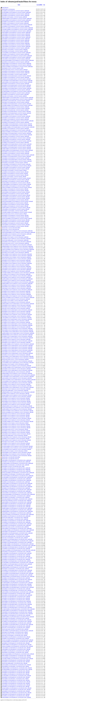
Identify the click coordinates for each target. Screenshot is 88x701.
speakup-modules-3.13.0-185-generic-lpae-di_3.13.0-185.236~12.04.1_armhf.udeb (18, 587)
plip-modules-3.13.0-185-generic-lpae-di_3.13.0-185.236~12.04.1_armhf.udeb (17, 539)
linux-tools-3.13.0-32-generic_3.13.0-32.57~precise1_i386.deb (14, 176)
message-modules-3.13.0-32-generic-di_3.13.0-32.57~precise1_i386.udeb (16, 182)
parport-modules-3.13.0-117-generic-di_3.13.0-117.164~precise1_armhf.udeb (17, 378)
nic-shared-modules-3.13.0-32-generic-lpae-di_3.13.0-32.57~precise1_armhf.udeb (17, 120)
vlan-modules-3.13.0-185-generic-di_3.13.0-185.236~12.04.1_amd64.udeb (16, 478)
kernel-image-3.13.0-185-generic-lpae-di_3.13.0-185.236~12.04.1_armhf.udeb (17, 546)
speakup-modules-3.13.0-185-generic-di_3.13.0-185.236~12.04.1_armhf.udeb (17, 585)
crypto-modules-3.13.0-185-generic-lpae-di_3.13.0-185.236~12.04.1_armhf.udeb (17, 624)
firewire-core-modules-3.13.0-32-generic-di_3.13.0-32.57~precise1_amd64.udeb (17, 27)
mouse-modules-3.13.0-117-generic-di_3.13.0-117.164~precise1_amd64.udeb (17, 244)
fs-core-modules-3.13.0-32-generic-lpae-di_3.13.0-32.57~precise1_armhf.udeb (17, 125)
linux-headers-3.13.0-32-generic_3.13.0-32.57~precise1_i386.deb (14, 210)
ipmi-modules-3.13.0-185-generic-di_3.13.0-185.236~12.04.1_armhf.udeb (16, 551)
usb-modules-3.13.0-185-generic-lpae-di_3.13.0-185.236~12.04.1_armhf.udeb (17, 563)
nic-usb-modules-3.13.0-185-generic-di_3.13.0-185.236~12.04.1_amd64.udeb (17, 477)
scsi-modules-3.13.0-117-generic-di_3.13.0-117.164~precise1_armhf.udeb (16, 384)
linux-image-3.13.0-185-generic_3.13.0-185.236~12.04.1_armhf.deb (15, 534)
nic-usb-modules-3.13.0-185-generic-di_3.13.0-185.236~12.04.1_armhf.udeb (17, 553)
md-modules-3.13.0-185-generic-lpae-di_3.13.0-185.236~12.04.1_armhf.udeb (17, 604)
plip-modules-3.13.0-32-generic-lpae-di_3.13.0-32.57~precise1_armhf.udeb (16, 75)
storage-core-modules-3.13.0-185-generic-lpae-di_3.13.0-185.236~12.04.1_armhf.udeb (18, 550)
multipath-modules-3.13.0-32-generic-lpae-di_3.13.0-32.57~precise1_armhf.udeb (17, 97)
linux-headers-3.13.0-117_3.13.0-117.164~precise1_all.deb (13, 235)
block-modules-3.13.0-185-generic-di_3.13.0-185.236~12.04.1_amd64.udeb (16, 503)
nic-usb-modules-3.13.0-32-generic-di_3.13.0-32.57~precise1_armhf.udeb (16, 164)
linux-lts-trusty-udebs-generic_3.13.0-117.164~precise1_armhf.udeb (15, 390)
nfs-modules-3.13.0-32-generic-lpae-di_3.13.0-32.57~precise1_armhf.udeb (16, 111)
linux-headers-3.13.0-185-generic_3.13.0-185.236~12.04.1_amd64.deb (15, 464)
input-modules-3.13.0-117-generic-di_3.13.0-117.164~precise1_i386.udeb (16, 427)
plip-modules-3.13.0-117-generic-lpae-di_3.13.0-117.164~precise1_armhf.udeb (17, 325)
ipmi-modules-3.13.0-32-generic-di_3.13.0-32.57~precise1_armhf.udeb (15, 151)
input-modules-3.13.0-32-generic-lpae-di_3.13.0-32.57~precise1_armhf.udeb (16, 143)
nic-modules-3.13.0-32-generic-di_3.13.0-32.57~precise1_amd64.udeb (15, 10)
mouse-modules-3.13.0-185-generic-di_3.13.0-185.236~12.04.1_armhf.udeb (16, 619)
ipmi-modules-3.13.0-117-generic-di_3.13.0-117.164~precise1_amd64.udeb (16, 241)
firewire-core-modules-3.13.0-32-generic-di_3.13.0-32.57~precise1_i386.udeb (17, 218)
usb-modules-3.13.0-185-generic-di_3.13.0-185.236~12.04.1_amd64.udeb (16, 515)
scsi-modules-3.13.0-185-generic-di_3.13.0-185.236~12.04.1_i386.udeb (16, 680)
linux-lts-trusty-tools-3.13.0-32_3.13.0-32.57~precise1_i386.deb (14, 213)
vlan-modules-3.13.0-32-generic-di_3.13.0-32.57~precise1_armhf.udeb (15, 157)
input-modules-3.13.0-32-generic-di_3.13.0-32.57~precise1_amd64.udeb (16, 44)
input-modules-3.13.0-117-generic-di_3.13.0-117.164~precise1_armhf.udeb (16, 351)
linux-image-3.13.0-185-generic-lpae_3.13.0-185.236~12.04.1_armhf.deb (16, 596)
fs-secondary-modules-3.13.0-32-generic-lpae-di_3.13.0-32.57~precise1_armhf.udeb (18, 126)
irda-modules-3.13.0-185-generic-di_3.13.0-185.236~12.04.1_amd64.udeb (16, 505)
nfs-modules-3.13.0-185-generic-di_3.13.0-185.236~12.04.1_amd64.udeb (16, 467)
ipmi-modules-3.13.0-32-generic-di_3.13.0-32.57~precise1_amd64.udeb (16, 38)
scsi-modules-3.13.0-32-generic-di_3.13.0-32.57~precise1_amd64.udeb (15, 26)
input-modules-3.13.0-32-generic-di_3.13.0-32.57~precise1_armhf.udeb (16, 108)
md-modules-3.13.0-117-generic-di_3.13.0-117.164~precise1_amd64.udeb (16, 260)
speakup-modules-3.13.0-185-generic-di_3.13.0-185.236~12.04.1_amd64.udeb (17, 486)
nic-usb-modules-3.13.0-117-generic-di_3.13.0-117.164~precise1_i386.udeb (16, 436)
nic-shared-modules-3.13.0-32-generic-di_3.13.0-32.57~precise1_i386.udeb (16, 184)
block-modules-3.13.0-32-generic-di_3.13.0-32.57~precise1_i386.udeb (15, 179)
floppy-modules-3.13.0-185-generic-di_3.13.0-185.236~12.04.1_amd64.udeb (17, 489)
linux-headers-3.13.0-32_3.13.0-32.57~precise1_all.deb (12, 68)
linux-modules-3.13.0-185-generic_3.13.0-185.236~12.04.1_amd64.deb (15, 497)
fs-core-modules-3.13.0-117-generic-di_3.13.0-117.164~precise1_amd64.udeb (17, 255)
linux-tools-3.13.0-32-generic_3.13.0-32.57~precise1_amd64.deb (14, 16)
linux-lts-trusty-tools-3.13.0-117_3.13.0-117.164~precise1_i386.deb (15, 429)
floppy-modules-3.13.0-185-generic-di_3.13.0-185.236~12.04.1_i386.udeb (16, 655)
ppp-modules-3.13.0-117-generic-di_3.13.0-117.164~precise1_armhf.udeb (16, 326)
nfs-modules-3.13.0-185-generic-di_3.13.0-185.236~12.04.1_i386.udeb (15, 695)
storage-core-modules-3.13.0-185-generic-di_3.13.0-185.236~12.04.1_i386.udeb (17, 646)
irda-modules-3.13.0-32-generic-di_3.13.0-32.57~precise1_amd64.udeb (15, 40)
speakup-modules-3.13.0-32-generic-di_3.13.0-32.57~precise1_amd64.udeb (16, 63)
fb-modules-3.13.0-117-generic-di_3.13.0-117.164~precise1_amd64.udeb (16, 271)
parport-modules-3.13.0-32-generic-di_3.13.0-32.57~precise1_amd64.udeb (16, 57)
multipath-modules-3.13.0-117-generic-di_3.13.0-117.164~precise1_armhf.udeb (17, 334)
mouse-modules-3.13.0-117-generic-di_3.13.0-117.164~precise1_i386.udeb (16, 396)
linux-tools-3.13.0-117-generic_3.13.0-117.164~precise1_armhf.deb (15, 300)
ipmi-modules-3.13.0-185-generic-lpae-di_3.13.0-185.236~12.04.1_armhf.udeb (17, 574)
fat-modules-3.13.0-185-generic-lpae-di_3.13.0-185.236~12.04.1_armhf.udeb (17, 542)
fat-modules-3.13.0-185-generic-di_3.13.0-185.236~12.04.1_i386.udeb (15, 650)
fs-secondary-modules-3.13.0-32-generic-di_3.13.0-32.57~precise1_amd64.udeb (17, 29)
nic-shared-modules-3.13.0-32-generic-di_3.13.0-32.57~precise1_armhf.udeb (17, 91)
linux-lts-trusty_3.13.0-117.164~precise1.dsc (10, 229)
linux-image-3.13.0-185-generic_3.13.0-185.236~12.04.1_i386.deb (15, 632)
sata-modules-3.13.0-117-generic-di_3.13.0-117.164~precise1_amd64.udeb (16, 238)
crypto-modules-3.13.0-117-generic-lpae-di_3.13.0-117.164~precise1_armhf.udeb (17, 331)
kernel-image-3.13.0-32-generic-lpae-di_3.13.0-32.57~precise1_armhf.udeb (16, 133)
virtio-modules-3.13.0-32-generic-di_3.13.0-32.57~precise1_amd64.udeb (16, 58)
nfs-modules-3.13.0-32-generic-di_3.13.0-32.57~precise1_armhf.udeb (15, 119)
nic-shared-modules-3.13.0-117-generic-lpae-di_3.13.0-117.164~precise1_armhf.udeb (18, 374)
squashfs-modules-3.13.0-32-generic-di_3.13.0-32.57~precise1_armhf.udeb (16, 148)
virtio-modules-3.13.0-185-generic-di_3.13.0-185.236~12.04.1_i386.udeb (16, 681)
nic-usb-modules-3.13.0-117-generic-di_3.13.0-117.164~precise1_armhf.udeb (17, 314)
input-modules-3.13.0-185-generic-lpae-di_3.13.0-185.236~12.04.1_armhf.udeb (17, 532)
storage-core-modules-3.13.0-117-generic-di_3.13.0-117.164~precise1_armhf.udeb (18, 357)
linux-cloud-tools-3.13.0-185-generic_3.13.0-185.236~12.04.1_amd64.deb (16, 495)
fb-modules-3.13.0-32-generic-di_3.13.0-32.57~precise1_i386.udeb (15, 173)
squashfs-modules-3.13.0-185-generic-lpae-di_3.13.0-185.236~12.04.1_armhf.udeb (18, 616)
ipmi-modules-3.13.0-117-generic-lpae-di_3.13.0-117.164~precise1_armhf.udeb (17, 345)
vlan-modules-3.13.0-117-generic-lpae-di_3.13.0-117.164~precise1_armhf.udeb (17, 350)
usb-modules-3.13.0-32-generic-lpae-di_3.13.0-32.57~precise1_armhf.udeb (16, 156)
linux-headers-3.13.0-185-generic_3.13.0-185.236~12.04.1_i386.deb (15, 652)
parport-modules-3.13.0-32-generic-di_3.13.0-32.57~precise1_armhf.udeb (16, 130)
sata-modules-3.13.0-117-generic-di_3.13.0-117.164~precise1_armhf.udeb (16, 339)
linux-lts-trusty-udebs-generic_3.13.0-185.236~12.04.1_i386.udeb (14, 663)
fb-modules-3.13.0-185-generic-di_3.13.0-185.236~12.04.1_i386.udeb (15, 638)
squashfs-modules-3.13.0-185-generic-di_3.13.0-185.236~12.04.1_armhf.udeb (17, 610)
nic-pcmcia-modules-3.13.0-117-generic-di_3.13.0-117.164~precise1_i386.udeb (17, 446)
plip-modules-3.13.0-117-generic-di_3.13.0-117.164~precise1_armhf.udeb (16, 311)
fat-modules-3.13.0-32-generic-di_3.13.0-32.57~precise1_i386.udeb (15, 202)
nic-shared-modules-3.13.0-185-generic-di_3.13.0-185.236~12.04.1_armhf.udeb (17, 582)
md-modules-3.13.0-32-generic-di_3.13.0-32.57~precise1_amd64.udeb (15, 54)
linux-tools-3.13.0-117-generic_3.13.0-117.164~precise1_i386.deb (14, 450)
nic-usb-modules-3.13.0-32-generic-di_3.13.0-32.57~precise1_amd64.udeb (16, 12)
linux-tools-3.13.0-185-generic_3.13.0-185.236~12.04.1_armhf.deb (15, 537)
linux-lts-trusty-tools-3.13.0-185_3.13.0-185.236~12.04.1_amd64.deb (15, 526)
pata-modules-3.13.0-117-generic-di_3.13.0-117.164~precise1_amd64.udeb (16, 294)
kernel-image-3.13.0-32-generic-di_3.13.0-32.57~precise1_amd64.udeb (15, 47)
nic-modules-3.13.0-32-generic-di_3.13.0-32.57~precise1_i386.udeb (15, 205)
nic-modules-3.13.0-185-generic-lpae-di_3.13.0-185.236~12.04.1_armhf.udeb (17, 621)
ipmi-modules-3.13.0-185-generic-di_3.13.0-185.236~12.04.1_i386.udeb (16, 660)
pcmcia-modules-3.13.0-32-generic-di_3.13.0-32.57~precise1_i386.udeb (16, 192)
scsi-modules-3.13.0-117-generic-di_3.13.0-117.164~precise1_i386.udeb (16, 424)
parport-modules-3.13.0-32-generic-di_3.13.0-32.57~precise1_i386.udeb (16, 185)
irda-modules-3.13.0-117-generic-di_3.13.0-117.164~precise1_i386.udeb (16, 404)
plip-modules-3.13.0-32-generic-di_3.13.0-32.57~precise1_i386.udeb (15, 193)
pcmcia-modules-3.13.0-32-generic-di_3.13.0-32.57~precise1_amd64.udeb (16, 20)
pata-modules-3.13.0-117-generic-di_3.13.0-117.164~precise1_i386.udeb (16, 430)
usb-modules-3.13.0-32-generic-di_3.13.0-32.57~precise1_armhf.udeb (15, 122)
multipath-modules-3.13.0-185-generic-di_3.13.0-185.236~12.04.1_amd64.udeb (17, 511)
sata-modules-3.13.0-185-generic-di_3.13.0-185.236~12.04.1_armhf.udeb (16, 556)
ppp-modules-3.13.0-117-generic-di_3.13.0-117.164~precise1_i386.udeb (16, 432)
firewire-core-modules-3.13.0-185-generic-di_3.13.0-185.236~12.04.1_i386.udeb (17, 639)
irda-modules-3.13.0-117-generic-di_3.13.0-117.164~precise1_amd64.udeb (16, 280)
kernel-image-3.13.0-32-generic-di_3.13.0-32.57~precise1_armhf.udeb (15, 106)
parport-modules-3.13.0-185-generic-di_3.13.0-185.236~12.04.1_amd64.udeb (17, 502)
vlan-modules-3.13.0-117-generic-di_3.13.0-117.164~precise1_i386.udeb (16, 399)
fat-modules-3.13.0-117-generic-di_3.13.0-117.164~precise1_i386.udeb (15, 438)
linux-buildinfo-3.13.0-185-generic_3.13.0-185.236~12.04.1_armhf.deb (15, 581)
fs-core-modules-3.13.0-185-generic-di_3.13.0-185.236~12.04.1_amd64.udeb (17, 523)
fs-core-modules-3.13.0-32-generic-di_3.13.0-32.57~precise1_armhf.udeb (16, 116)
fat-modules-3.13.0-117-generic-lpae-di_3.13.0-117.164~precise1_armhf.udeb (17, 319)
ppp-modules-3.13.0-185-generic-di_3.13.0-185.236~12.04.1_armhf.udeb (16, 554)
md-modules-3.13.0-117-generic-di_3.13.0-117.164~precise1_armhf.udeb (16, 354)
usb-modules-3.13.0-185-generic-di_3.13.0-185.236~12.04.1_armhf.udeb (16, 559)
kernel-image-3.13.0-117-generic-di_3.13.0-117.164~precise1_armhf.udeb (16, 388)
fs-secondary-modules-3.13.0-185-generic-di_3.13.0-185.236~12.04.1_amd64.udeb (18, 529)
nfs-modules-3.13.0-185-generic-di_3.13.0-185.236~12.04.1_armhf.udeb (16, 577)
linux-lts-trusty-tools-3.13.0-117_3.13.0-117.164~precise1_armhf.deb (15, 359)
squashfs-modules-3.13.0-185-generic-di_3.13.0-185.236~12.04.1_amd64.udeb (17, 508)
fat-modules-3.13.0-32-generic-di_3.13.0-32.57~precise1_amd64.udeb (15, 21)
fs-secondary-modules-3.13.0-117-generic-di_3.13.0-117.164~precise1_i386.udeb (17, 421)
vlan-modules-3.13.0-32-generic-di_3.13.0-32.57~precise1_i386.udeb (15, 216)
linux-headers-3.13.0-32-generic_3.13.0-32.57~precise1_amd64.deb (15, 51)
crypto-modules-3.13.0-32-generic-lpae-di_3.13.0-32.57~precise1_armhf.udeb (17, 123)
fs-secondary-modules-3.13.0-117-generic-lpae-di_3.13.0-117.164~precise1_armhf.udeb (19, 367)
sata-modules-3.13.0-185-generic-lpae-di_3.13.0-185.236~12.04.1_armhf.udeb (17, 557)
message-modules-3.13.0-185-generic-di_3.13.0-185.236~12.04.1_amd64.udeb (17, 483)
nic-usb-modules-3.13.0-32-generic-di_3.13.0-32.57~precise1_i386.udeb (16, 167)
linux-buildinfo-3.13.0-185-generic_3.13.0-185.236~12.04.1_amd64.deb (16, 474)
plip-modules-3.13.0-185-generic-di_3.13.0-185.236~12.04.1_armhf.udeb (16, 615)
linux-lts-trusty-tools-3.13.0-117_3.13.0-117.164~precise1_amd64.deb (15, 243)
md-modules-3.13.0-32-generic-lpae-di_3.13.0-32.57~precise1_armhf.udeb (16, 78)
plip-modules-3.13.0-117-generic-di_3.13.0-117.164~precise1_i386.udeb (16, 419)
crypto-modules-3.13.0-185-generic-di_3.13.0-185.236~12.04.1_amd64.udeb (16, 509)
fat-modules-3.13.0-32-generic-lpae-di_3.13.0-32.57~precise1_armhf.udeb (16, 86)
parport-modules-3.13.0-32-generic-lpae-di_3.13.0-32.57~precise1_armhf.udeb (17, 81)
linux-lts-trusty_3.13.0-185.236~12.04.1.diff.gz (11, 457)
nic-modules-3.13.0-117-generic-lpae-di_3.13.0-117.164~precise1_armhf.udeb (17, 323)
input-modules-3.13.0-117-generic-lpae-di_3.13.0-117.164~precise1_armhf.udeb (17, 353)
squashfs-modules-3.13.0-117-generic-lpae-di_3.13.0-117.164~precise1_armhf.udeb (18, 333)
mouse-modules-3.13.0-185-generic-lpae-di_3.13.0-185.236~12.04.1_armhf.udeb (17, 630)
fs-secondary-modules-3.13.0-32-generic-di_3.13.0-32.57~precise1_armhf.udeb (17, 105)
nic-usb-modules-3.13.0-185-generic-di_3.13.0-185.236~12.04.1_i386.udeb (16, 675)
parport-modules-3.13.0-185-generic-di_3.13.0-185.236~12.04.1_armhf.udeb (16, 584)
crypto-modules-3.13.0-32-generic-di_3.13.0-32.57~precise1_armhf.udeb (16, 139)
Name (19, 4)
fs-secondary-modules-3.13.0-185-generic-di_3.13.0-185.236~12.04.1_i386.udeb (17, 658)
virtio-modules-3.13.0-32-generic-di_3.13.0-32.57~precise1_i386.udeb (15, 209)
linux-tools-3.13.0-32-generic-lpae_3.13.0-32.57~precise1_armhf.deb (15, 109)
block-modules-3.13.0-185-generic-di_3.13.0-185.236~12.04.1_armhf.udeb (16, 601)
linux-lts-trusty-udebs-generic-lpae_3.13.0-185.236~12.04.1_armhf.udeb (16, 536)
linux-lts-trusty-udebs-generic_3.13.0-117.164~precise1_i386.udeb (15, 435)
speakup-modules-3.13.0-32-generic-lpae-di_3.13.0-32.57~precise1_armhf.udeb (17, 99)
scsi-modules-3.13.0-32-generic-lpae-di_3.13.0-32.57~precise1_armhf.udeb (16, 103)
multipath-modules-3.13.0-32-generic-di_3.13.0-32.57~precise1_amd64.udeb (17, 18)
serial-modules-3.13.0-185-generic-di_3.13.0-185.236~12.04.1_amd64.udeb (16, 512)
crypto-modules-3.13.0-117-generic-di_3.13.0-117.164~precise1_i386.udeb (16, 402)
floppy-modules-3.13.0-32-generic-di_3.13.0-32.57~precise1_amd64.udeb (16, 37)
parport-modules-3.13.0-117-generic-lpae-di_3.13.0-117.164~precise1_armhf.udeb (18, 387)
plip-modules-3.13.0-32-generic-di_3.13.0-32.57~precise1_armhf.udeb (15, 83)
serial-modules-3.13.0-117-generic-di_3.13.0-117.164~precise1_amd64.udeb (16, 267)
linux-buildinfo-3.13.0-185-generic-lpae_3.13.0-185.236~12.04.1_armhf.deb (16, 590)
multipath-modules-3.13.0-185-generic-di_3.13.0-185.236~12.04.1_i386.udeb (17, 667)
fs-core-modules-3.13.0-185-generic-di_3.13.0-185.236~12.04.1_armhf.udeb (16, 571)
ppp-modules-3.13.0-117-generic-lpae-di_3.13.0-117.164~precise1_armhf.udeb (17, 382)
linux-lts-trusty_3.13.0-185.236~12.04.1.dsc (10, 458)
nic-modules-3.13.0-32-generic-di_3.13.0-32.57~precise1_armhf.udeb (15, 142)
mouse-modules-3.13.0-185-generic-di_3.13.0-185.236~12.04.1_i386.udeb (16, 689)
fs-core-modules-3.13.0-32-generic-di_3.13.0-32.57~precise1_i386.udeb (16, 198)
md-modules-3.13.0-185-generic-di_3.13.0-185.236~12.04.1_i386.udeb (15, 686)
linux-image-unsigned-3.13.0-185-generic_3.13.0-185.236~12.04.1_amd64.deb (17, 498)
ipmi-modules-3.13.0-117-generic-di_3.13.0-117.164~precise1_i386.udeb (16, 426)
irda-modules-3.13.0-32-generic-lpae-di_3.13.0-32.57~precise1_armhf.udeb (16, 112)
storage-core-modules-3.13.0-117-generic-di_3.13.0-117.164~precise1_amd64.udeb (18, 249)
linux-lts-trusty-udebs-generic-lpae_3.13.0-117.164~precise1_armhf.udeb (16, 371)
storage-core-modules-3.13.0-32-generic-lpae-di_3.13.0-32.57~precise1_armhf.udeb (18, 154)
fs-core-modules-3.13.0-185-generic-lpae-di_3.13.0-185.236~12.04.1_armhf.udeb (17, 573)
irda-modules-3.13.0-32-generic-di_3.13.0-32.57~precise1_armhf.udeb (15, 117)
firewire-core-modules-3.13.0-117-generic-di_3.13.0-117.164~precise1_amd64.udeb (18, 297)
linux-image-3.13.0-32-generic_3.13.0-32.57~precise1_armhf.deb (14, 74)
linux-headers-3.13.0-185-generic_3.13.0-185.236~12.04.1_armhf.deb (15, 568)
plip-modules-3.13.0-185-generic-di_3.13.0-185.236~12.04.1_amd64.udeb (16, 520)
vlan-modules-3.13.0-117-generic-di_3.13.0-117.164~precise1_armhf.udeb (16, 305)
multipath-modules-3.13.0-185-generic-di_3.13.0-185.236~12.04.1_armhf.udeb (17, 567)
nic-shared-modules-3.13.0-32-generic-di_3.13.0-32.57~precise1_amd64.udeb (17, 55)
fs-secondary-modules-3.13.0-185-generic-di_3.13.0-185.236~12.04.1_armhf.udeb (18, 543)
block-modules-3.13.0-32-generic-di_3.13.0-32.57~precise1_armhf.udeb (16, 92)
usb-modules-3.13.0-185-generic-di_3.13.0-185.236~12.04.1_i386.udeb (15, 672)
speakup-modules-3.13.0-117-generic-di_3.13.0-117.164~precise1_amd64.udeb (17, 283)
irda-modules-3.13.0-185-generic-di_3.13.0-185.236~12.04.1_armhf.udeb (16, 588)
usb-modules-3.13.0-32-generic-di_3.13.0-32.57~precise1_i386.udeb (15, 174)
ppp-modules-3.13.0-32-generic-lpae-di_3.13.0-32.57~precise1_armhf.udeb (16, 85)
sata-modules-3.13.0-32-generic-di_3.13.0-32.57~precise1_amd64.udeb (15, 71)
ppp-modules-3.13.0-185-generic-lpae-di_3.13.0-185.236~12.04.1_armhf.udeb (17, 579)
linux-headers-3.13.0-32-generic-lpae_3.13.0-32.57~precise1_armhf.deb (16, 100)
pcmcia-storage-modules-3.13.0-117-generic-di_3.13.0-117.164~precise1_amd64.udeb (18, 232)
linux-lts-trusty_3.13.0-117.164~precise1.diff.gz (11, 227)
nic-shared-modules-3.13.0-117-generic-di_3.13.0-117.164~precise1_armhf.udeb (17, 337)
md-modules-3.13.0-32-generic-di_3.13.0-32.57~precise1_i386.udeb (15, 223)
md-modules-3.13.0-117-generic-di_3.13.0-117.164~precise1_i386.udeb (16, 415)
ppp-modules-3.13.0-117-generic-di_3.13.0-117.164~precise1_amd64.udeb (16, 261)
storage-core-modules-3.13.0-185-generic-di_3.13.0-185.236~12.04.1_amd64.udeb (18, 514)
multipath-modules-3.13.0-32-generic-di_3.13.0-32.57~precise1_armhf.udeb (16, 140)
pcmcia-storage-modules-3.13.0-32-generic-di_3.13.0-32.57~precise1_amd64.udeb (18, 60)
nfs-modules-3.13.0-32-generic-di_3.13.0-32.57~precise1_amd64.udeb (15, 41)
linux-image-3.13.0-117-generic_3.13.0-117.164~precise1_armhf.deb (15, 364)
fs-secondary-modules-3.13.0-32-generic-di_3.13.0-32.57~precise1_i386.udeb (17, 212)
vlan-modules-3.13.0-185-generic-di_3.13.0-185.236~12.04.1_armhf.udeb (16, 593)
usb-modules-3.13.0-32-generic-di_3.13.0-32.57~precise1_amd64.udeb (15, 15)
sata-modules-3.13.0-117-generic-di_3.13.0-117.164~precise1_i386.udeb (16, 443)
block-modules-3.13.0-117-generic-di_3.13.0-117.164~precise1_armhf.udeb (16, 365)
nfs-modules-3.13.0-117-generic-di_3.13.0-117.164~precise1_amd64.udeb (16, 292)
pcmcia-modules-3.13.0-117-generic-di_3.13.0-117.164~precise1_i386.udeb (16, 452)
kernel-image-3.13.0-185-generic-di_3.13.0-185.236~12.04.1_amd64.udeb (16, 491)
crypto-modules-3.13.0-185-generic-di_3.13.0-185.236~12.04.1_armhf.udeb (16, 622)
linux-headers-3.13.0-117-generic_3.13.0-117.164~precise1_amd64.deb (15, 264)
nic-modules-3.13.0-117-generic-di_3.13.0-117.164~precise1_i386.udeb (16, 444)
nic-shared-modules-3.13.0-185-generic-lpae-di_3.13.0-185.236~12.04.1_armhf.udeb (18, 608)
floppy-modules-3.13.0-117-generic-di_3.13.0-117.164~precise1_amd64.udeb (17, 254)
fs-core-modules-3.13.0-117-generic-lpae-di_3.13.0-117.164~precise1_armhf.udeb (17, 362)
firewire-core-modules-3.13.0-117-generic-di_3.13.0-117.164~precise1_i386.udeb (17, 412)
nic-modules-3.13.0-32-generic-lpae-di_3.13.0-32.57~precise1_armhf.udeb (16, 145)
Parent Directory (5, 7)
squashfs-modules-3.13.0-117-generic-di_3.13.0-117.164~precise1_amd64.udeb (17, 278)
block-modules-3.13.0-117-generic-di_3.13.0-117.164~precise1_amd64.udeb (16, 250)
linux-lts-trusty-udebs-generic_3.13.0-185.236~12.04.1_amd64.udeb (15, 517)
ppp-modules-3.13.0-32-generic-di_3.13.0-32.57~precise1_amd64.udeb (15, 61)
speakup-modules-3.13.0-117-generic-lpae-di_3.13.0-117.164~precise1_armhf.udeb (18, 303)
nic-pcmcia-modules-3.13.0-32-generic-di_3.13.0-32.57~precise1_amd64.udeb (17, 24)
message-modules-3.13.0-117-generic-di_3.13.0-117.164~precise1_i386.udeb (17, 395)
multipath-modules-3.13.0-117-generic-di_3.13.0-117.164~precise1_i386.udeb (17, 405)
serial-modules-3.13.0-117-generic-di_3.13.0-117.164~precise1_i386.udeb (16, 453)
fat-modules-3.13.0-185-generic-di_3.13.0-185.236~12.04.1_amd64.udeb (16, 488)
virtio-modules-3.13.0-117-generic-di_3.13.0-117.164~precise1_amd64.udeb (16, 233)
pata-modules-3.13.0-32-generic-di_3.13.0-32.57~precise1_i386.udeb (15, 190)
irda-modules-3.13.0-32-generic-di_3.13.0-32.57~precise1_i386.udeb (15, 199)
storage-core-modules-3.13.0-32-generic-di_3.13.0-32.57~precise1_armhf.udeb (17, 131)
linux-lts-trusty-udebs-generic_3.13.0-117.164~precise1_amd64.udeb (15, 240)
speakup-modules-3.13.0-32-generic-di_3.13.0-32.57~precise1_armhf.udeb (16, 137)
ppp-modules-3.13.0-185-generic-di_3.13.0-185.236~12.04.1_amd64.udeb (16, 506)
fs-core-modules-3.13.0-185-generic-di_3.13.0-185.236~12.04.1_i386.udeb (16, 656)
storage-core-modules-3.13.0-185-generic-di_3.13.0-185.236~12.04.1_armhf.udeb (17, 540)
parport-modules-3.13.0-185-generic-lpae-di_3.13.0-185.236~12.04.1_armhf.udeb (17, 591)
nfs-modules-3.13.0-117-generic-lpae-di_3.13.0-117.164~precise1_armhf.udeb (17, 336)
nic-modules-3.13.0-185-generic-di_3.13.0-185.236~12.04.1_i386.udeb (15, 674)
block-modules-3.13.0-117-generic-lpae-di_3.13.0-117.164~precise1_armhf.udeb (17, 329)
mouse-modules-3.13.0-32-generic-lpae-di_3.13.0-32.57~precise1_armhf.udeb (17, 134)
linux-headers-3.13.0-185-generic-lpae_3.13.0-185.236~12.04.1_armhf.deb (16, 560)
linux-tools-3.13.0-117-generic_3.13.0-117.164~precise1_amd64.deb (15, 236)
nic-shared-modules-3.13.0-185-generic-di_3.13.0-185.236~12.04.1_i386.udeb (17, 669)
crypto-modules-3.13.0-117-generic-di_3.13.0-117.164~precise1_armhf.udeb (16, 317)
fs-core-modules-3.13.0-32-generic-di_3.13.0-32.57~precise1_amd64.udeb (16, 52)
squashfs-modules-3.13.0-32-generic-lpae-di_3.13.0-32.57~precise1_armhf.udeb (17, 150)
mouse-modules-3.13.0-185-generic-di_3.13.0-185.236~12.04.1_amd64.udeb (17, 528)
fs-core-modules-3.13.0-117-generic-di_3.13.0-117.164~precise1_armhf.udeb (17, 381)
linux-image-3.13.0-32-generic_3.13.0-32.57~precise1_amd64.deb (14, 49)
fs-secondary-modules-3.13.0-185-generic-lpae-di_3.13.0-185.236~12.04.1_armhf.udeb (18, 545)
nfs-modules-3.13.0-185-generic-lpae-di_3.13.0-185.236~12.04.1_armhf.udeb (17, 607)
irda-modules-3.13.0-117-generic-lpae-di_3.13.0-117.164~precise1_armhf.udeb (17, 370)
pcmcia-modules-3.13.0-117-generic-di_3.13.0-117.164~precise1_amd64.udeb (17, 275)
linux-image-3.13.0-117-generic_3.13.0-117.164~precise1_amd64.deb (15, 252)
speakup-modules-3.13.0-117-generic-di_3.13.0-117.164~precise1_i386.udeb (16, 455)
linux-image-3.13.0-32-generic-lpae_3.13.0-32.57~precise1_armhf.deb (15, 102)
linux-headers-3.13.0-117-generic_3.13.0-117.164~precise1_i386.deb (15, 422)
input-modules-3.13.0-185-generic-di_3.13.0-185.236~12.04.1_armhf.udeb (16, 531)
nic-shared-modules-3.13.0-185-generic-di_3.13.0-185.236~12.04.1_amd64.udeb (17, 463)
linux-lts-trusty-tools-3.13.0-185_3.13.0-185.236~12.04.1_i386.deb (15, 633)
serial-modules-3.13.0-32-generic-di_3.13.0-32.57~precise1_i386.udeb (15, 168)
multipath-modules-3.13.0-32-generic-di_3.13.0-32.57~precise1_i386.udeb (16, 178)
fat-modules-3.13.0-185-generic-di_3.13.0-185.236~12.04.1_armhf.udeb (16, 605)
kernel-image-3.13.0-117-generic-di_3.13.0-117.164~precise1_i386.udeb (16, 413)
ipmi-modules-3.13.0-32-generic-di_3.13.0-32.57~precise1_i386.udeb (15, 204)
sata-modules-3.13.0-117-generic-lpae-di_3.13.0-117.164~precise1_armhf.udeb (17, 347)
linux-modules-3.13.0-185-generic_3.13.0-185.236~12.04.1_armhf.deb (15, 618)
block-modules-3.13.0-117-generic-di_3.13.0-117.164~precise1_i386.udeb (16, 401)
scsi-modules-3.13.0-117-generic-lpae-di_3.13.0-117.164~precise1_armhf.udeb (17, 328)
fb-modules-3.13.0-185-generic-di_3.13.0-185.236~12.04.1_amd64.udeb (16, 481)
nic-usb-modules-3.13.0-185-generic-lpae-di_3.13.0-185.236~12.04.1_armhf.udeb (17, 562)
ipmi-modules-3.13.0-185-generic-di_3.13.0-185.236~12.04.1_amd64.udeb (16, 525)
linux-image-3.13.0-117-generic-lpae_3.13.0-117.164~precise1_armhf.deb (16, 316)
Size (44, 4)
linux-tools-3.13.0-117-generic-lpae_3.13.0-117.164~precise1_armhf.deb (16, 308)
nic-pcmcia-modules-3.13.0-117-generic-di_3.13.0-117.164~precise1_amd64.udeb (17, 281)
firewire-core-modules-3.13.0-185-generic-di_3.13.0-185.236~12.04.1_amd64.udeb (18, 472)
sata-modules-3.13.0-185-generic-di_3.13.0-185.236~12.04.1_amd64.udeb (16, 471)
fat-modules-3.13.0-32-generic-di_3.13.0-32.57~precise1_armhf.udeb (15, 94)
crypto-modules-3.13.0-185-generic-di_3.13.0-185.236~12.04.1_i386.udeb (16, 647)
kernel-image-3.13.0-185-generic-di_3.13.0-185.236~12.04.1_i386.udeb (16, 694)
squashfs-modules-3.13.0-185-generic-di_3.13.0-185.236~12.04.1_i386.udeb (16, 644)
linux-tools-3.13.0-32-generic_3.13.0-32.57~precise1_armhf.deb (14, 95)
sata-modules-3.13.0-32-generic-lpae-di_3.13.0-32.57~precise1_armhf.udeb (16, 147)
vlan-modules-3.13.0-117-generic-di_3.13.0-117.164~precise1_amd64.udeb (16, 269)
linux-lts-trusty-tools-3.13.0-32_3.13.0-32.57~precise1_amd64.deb (15, 69)
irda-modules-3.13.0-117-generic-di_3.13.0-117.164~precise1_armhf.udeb (16, 342)
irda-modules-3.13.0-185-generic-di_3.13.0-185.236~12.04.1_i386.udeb (16, 661)
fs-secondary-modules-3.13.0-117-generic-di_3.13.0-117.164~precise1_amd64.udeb (18, 272)
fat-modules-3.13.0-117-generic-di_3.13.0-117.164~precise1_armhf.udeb (16, 298)
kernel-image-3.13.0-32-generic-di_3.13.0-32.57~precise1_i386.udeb (15, 181)
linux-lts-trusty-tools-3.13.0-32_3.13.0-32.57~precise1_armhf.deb (14, 114)
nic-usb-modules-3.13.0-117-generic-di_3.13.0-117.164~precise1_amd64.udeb (17, 289)
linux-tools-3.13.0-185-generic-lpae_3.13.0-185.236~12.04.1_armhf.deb (16, 627)
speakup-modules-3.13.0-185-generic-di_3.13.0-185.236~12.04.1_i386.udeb (16, 692)
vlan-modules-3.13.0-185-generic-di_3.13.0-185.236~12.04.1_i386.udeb (16, 683)
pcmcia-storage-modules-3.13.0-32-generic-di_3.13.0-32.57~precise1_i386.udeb (17, 201)
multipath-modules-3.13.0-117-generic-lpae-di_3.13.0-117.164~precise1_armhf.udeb (18, 391)
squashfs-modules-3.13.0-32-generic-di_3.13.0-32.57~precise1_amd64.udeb (16, 64)
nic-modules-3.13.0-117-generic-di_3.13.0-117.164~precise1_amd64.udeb (16, 274)
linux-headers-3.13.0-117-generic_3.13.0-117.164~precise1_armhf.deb (15, 320)
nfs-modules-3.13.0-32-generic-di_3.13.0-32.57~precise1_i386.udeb (15, 188)
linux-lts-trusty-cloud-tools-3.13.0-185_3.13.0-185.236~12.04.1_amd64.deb (16, 500)
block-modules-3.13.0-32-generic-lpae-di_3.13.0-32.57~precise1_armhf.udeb (17, 161)
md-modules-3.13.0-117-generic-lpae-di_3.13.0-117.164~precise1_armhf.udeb (17, 309)
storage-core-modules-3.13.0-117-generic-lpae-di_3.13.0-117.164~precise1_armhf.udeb (19, 379)
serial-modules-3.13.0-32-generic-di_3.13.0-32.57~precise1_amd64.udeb (16, 33)
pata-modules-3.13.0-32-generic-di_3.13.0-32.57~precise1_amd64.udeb (16, 72)
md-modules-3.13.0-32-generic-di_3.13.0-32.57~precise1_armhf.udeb (15, 128)
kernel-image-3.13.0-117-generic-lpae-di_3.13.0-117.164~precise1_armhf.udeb (17, 340)
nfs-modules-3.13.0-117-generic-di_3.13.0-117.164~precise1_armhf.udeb (16, 302)
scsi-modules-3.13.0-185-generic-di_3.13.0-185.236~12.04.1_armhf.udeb (16, 548)
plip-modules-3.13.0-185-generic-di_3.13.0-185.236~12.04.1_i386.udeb (16, 677)
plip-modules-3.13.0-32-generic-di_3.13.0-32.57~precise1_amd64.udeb (15, 13)
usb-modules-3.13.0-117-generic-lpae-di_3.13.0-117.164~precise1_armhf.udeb (17, 348)
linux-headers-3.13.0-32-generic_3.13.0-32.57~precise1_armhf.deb (15, 162)
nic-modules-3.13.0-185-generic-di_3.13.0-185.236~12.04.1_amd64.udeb (16, 469)
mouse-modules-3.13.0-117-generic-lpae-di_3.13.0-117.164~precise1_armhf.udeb (17, 356)
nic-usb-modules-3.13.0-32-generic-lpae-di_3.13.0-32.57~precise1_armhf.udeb (17, 80)
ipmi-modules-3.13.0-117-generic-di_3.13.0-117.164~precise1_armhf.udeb (16, 368)
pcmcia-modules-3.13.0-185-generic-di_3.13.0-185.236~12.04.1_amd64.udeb (17, 492)
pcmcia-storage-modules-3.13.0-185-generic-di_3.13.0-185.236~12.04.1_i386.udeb (18, 653)
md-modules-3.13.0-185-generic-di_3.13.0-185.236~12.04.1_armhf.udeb (16, 598)
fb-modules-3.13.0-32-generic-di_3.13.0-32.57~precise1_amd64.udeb (15, 23)
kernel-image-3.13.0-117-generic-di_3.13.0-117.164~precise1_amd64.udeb (16, 288)
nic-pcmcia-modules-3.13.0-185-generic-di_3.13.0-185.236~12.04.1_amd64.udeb (17, 475)
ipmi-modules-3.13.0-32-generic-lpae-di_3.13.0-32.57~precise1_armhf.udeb (16, 88)
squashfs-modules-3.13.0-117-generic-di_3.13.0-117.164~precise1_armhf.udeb (17, 360)
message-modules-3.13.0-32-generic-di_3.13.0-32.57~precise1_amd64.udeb (16, 30)
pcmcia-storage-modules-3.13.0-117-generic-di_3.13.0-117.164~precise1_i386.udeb (18, 407)
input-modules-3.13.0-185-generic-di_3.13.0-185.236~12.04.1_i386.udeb (16, 684)
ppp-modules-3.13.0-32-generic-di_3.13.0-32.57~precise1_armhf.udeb (15, 136)
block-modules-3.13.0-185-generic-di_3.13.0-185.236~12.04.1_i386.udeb (16, 636)
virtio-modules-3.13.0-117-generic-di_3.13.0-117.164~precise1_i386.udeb (16, 433)
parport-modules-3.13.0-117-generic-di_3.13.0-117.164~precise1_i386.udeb (16, 418)
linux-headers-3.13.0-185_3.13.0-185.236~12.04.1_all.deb (13, 466)
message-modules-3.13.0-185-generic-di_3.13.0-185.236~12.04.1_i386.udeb (16, 687)
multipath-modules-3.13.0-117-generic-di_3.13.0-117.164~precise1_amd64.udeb (17, 246)
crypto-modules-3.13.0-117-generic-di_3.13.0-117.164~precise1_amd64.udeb (17, 263)
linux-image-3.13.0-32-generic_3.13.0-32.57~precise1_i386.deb (14, 170)
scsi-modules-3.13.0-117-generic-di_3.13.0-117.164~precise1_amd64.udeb (16, 266)
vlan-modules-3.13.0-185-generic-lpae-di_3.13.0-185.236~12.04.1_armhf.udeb (17, 612)
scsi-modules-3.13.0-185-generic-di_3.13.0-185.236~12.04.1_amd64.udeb (16, 522)
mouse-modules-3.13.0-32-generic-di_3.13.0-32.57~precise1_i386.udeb (16, 224)
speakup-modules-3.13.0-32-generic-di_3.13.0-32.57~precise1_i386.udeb (16, 195)
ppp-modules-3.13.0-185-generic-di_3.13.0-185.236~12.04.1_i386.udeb (16, 643)
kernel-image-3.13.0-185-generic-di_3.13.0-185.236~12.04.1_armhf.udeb (16, 625)
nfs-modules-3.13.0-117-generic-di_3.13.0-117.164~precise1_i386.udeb (16, 416)
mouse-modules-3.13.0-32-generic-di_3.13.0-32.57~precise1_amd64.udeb (16, 32)
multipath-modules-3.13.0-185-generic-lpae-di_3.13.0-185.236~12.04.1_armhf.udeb (18, 576)
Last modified (39, 4)
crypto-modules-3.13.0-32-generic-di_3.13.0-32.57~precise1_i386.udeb (15, 196)
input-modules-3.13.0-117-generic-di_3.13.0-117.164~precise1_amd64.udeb (16, 286)
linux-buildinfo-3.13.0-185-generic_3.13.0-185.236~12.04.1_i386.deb (15, 666)
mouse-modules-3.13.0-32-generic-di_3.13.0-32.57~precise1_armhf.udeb (16, 89)
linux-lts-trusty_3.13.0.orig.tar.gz (8, 9)
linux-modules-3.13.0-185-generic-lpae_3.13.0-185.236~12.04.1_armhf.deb (16, 602)
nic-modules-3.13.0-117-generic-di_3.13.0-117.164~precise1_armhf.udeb (16, 322)
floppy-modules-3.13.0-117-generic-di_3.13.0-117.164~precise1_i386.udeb (16, 440)
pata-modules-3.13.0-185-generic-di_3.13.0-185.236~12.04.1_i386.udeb (16, 691)
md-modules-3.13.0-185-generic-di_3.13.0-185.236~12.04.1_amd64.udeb (16, 461)
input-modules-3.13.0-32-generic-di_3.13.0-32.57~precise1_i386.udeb (15, 221)
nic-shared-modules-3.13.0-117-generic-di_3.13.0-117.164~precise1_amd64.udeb (17, 247)
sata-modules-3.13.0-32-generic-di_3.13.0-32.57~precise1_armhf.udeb (15, 153)
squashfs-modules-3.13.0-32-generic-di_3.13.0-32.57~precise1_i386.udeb (16, 207)
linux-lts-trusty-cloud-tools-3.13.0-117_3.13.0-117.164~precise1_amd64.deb (16, 258)
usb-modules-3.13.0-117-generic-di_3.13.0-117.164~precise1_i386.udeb (16, 398)
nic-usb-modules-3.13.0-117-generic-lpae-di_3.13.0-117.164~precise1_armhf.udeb (18, 376)
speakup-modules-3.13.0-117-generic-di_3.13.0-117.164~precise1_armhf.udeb (17, 373)
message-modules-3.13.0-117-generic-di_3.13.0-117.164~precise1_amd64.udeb (17, 230)
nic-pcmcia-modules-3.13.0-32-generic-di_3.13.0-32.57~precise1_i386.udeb (16, 165)
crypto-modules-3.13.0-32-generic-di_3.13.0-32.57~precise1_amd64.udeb (16, 46)
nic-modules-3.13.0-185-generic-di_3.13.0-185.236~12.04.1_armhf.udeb (16, 599)
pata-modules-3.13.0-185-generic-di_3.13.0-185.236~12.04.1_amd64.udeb (16, 484)
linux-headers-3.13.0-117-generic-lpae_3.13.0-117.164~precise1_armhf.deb (16, 306)
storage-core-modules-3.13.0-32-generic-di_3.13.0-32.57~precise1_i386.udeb (17, 187)
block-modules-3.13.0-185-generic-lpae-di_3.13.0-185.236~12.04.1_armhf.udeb (17, 613)
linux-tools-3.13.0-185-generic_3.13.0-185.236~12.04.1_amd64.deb (15, 519)
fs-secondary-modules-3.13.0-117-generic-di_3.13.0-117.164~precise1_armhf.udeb (18, 343)
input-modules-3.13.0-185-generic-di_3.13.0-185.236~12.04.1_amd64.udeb (16, 460)
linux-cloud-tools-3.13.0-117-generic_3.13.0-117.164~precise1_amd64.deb (16, 257)
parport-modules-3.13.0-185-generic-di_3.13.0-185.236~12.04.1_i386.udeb (16, 664)
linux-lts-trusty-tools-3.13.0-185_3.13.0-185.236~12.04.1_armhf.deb (15, 629)
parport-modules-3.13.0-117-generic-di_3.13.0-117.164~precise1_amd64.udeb (17, 295)
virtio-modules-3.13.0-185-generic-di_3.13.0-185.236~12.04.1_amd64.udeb (16, 480)
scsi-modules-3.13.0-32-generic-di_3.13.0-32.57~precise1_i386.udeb (15, 171)
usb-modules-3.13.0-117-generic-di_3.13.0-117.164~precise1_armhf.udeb (16, 312)
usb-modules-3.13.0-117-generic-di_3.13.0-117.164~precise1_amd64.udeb (16, 285)
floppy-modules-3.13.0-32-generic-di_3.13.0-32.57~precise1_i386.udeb (16, 219)
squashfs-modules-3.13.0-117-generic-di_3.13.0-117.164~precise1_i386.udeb (17, 409)
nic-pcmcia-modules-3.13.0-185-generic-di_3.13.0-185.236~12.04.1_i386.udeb (17, 641)
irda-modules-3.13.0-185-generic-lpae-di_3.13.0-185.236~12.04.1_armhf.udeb (17, 594)
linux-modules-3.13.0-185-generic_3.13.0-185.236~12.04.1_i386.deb (15, 678)
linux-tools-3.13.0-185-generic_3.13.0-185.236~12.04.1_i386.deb (14, 635)
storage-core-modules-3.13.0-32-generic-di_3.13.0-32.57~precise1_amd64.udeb (17, 66)
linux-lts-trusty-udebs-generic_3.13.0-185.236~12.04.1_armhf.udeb (15, 565)
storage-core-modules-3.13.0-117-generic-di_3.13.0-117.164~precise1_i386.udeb (17, 410)
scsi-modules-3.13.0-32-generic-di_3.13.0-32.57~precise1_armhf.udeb (15, 77)
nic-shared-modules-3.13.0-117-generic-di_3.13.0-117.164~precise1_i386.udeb (17, 447)
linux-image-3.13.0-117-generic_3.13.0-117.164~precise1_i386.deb (15, 441)
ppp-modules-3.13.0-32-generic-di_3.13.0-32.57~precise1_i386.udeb (15, 215)
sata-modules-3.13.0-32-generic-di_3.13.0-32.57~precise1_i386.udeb (15, 226)
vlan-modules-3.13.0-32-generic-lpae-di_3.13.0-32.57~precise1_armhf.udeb (16, 159)
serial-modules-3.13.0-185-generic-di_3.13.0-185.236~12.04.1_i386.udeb (16, 649)
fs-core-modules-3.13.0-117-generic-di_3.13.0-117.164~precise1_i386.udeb (16, 449)
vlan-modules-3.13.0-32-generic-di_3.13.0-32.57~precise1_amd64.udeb (16, 43)
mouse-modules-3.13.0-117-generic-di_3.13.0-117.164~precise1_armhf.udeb (16, 385)
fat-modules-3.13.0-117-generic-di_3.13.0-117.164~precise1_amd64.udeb (16, 291)
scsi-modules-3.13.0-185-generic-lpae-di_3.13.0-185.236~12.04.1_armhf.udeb (17, 570)
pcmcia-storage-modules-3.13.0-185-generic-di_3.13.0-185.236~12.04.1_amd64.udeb (18, 494)
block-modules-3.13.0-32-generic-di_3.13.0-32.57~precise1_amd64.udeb (16, 35)
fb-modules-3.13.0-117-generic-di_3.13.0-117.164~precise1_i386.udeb (15, 393)
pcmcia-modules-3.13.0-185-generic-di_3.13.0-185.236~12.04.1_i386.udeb (16, 697)
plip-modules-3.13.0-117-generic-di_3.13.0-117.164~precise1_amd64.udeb (16, 277)
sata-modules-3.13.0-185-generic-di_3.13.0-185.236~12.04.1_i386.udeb (16, 670)
